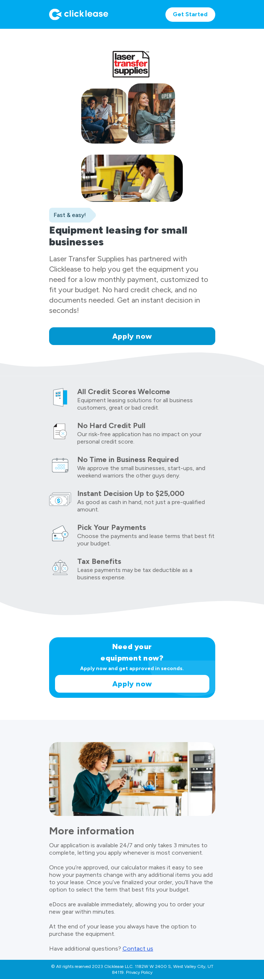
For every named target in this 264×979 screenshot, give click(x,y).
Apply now (132, 336)
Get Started (190, 14)
